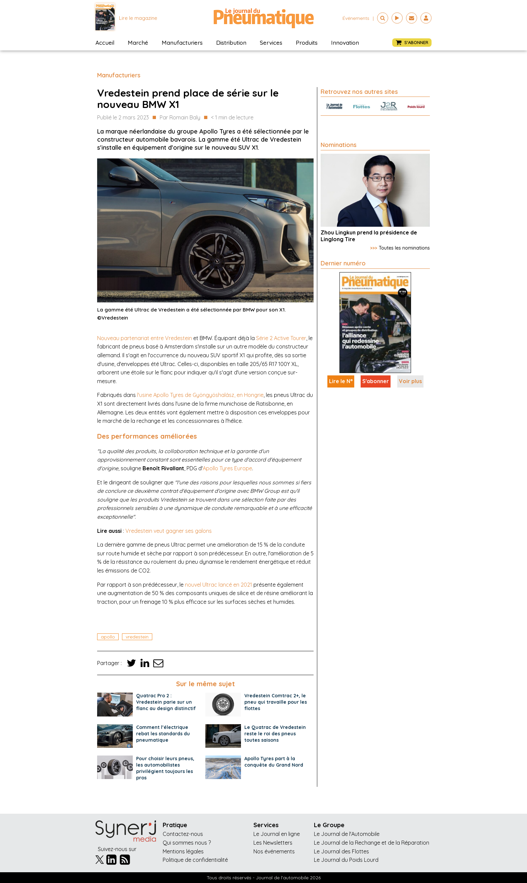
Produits (307, 42)
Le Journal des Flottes (341, 851)
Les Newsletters (272, 842)
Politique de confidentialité (195, 859)
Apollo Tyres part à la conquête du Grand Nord (273, 762)
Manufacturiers (182, 42)
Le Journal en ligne (276, 834)
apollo (108, 637)
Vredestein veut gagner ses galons (168, 530)
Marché (138, 42)
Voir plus (410, 381)
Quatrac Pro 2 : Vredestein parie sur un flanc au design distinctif (166, 702)
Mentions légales (183, 851)
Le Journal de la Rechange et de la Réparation (371, 842)
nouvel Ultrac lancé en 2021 (218, 584)
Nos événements (274, 851)
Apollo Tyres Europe (227, 468)
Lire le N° (341, 381)
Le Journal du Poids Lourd (346, 859)
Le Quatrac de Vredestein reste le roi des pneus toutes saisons (275, 733)
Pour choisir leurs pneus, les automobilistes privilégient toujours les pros (165, 768)
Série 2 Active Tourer (281, 338)
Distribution (231, 42)
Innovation (345, 42)
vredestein (137, 637)
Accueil (104, 42)
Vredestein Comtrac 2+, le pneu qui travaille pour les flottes (275, 702)
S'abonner (375, 381)
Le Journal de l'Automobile (346, 834)
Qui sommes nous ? (187, 842)
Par (180, 117)
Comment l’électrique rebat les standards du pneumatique (163, 733)
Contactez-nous (183, 834)
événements (355, 18)
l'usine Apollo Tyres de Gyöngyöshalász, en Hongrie (200, 395)
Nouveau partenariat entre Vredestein (144, 338)
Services (271, 42)
